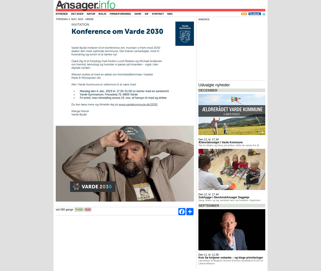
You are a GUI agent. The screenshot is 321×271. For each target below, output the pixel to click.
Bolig (102, 13)
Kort (88, 209)
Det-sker (77, 13)
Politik (79, 209)
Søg (170, 13)
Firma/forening (120, 13)
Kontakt (158, 13)
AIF (147, 13)
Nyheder (62, 13)
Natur (91, 13)
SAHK (137, 13)
